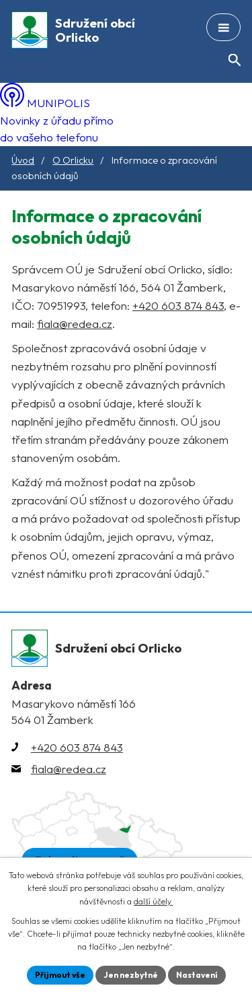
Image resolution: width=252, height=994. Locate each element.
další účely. (153, 901)
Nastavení (197, 975)
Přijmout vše (60, 975)
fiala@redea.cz (74, 324)
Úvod (22, 160)
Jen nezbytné (130, 975)
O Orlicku (72, 160)
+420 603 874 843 (178, 305)
